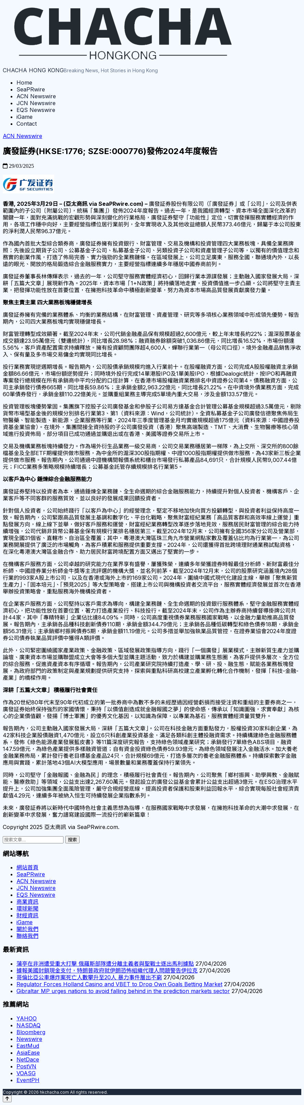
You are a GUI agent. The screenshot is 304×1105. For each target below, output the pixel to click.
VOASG (26, 1073)
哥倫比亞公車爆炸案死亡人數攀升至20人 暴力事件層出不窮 (89, 977)
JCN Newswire (36, 103)
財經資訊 (27, 915)
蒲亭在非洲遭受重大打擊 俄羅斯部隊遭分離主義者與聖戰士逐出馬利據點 (105, 963)
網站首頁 (27, 867)
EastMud (27, 1045)
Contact (26, 123)
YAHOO (26, 1018)
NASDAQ (28, 1025)
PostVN (26, 1066)
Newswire (29, 1038)
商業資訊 (27, 901)
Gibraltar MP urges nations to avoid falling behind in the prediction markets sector (123, 991)
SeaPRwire (30, 89)
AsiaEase (28, 1052)
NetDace (27, 1059)
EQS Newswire (35, 109)
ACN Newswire (36, 96)
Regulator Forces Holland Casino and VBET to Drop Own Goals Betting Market (119, 984)
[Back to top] (7, 1098)
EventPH (27, 1080)
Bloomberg (30, 1032)
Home (24, 82)
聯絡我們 (27, 935)
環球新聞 (27, 908)
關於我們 (27, 929)
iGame (24, 116)
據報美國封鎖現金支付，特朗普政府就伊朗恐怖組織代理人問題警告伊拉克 (107, 970)
